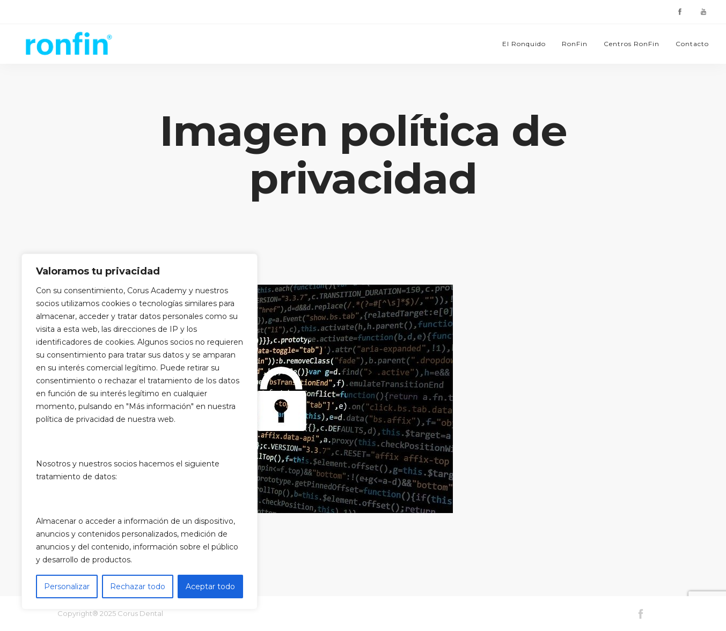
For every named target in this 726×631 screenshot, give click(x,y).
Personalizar (67, 586)
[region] (139, 432)
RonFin (575, 44)
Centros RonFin (631, 44)
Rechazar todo (137, 586)
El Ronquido (524, 44)
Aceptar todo (210, 586)
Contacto (692, 44)
